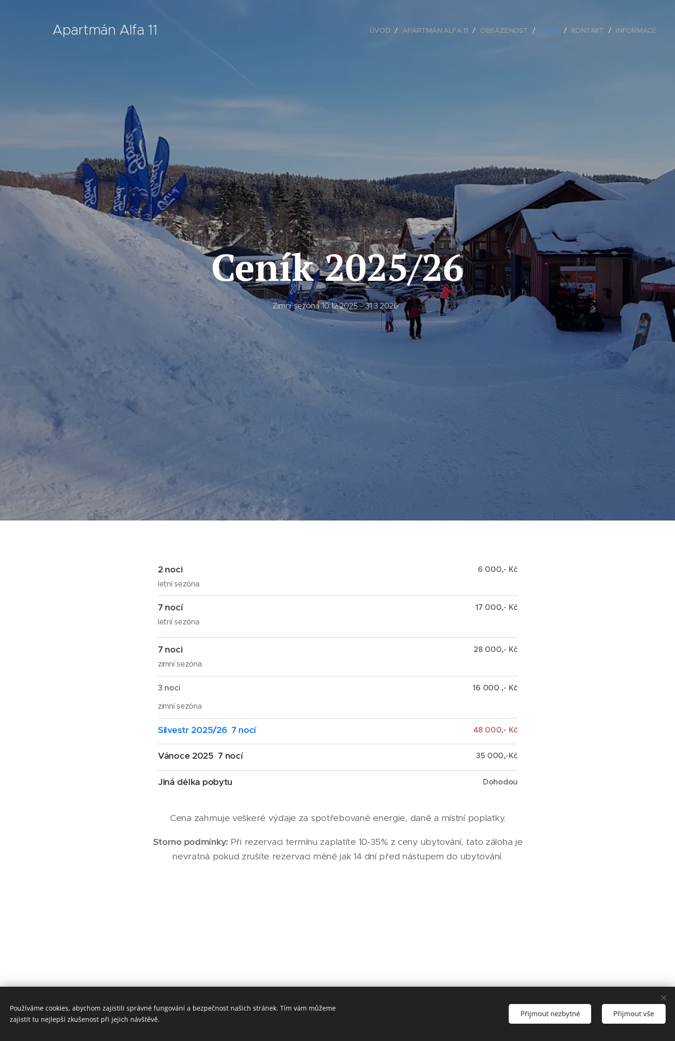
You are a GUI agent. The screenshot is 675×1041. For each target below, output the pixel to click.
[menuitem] (386, 30)
